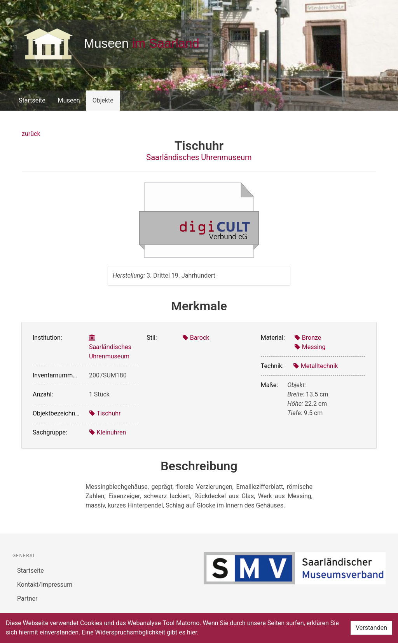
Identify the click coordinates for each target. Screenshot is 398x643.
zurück (31, 133)
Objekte (103, 100)
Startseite (32, 100)
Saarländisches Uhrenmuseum (198, 157)
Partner (27, 598)
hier (192, 632)
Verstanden (371, 627)
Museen (69, 100)
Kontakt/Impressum (44, 584)
